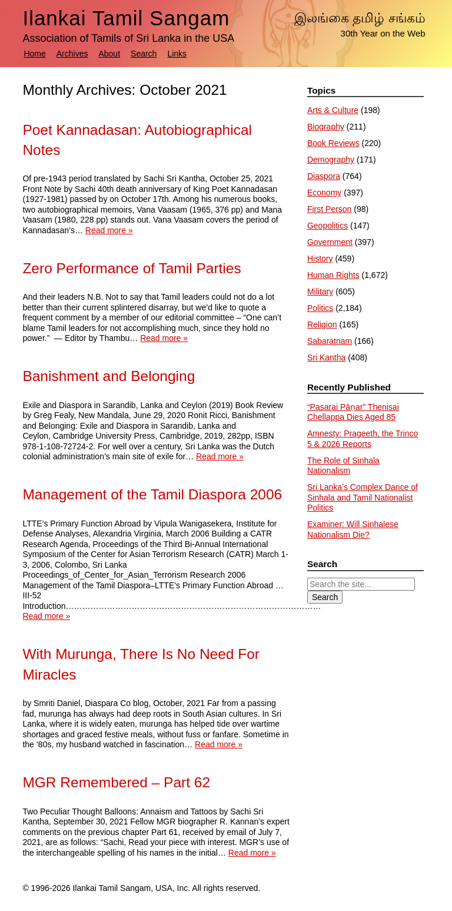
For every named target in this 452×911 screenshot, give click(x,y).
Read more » (109, 230)
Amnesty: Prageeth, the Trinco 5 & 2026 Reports (362, 439)
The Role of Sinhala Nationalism (343, 466)
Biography (325, 126)
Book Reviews (333, 143)
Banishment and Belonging (108, 376)
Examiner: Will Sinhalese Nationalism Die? (352, 529)
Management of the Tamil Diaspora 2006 (152, 494)
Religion (322, 324)
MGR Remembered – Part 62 (116, 782)
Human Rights (333, 275)
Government (330, 242)
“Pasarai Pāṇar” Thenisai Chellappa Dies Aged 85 (353, 412)
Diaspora (323, 176)
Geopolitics (327, 225)
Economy (324, 192)
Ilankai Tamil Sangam (126, 17)
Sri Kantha (326, 357)
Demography (330, 159)
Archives (72, 53)
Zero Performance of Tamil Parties (131, 268)
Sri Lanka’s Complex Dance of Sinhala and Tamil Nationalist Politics (362, 497)
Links (177, 53)
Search (144, 53)
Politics (320, 308)
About (109, 53)
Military (320, 291)
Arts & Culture (332, 110)
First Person (329, 209)
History (320, 258)
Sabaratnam (329, 341)
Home (34, 53)
